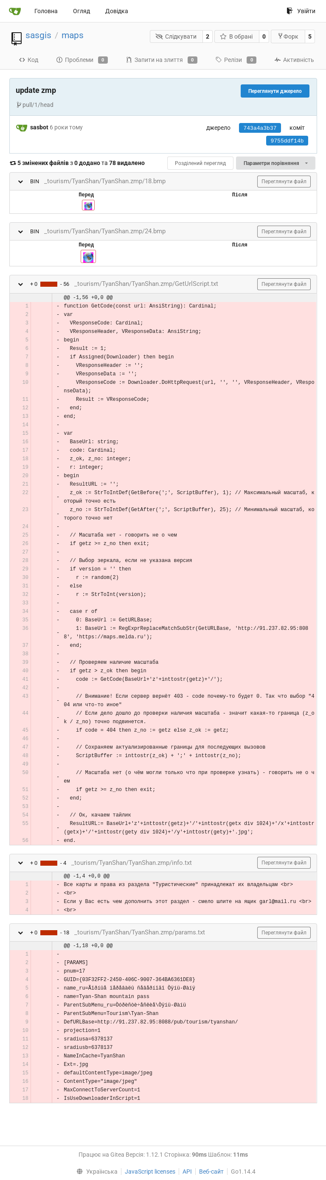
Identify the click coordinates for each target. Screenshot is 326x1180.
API (187, 1171)
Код (28, 59)
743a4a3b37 (259, 128)
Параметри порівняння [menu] (275, 163)
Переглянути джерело (275, 91)
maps (73, 35)
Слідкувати (176, 36)
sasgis (38, 35)
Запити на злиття (161, 60)
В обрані (236, 36)
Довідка (116, 11)
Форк (287, 36)
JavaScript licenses (150, 1171)
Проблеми (82, 60)
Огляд (81, 11)
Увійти (301, 11)
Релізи (235, 60)
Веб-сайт (211, 1171)
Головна (46, 11)
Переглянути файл (283, 182)
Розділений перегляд (200, 163)
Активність (294, 59)
